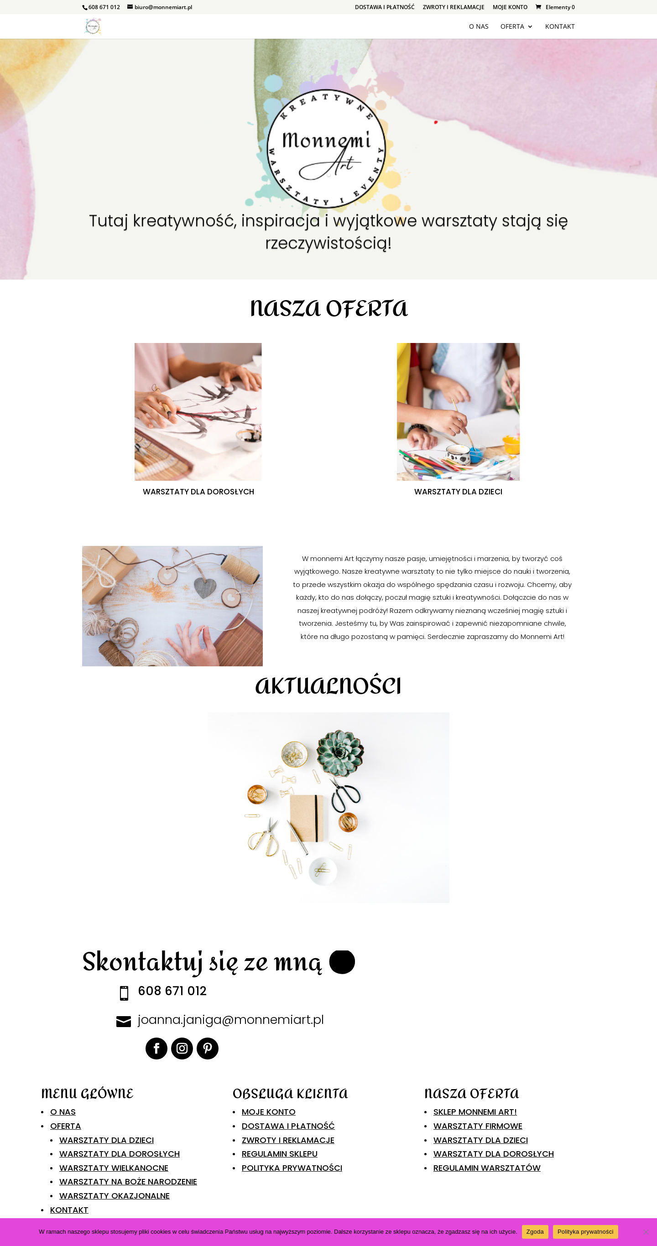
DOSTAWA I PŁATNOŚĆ (385, 8)
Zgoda (535, 1231)
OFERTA (512, 27)
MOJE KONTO (510, 8)
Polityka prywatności (586, 1231)
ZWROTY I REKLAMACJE (454, 8)
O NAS (479, 27)
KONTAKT (560, 27)
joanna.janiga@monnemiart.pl (231, 1019)
